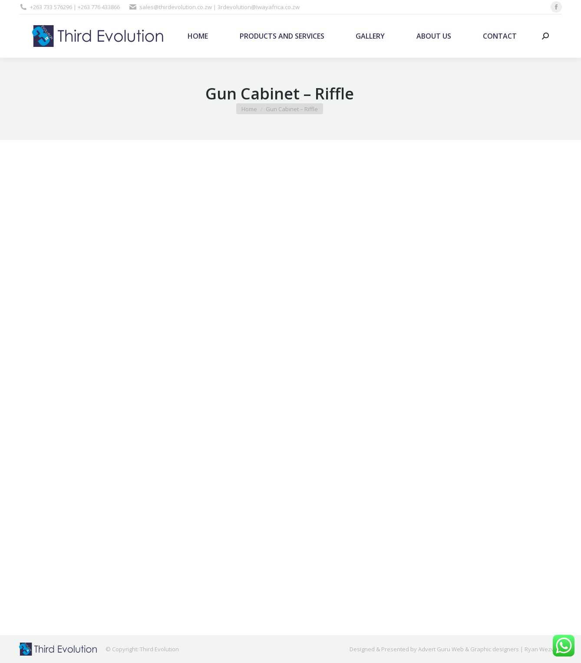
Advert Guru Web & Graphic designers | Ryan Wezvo (488, 649)
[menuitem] (198, 36)
